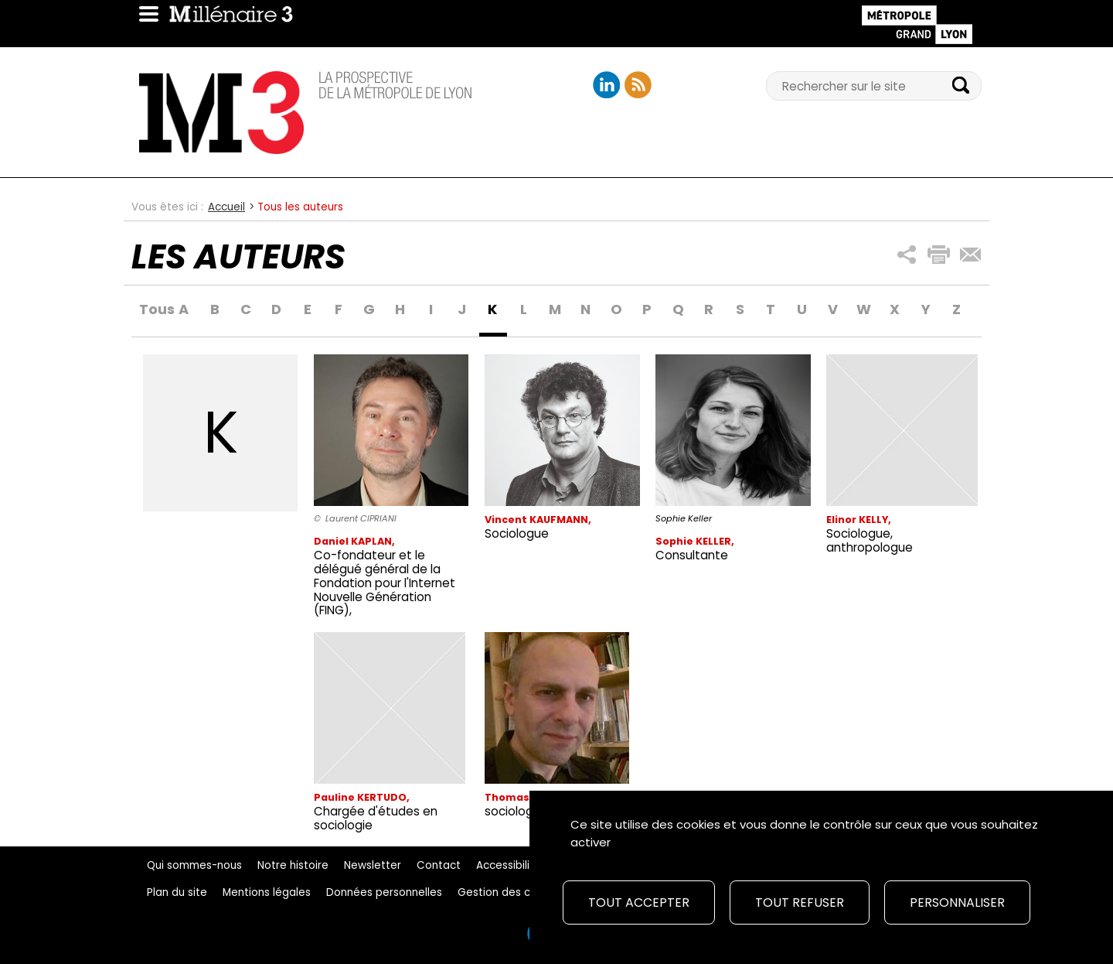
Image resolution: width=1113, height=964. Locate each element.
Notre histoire (292, 865)
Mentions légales (267, 892)
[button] (907, 255)
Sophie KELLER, (694, 541)
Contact (439, 865)
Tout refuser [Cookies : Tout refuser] (799, 902)
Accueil (226, 207)
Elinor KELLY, (858, 519)
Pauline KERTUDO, (362, 797)
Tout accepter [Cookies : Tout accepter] (638, 902)
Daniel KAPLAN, (354, 541)
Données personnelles (384, 892)
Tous (153, 310)
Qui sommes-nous (194, 865)
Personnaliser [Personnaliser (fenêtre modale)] (957, 902)
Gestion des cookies (511, 892)
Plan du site (177, 892)
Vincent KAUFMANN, (538, 519)
